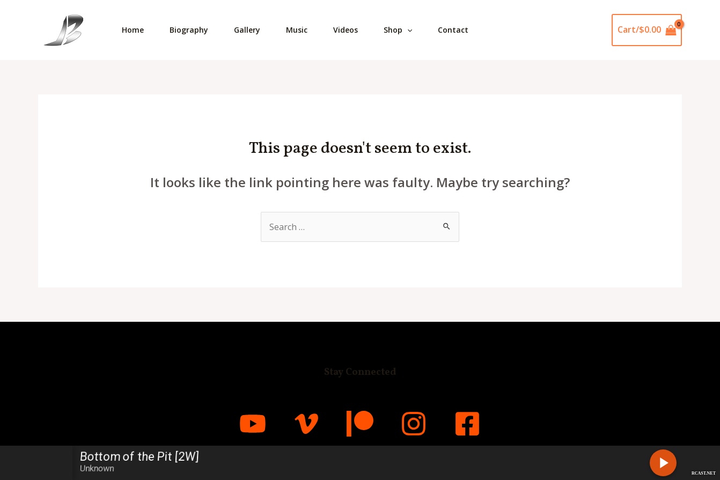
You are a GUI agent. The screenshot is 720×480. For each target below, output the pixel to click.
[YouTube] (252, 423)
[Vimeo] (306, 423)
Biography (189, 30)
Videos (345, 30)
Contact (453, 30)
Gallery (247, 30)
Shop (398, 30)
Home (133, 30)
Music (296, 30)
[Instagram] (413, 423)
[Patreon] (360, 423)
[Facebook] (467, 423)
